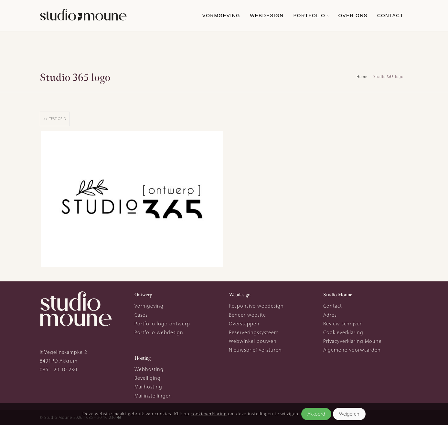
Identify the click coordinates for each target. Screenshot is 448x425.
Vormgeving (221, 15)
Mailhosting (148, 387)
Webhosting (149, 369)
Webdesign (266, 15)
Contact (390, 15)
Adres (330, 315)
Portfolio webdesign (158, 332)
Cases (141, 315)
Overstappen (244, 324)
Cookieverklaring (343, 332)
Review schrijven (343, 324)
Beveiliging (147, 378)
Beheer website (247, 315)
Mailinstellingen (153, 396)
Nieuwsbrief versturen (255, 350)
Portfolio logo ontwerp (162, 324)
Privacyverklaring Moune (352, 341)
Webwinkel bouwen (253, 341)
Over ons (352, 15)
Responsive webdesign (256, 306)
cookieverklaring (209, 413)
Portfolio (309, 15)
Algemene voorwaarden (352, 350)
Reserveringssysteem (254, 332)
